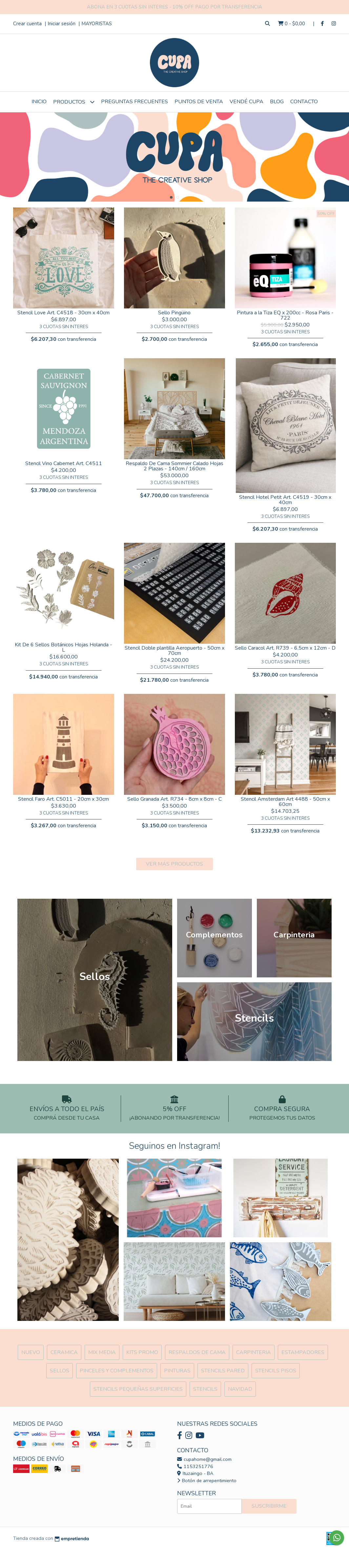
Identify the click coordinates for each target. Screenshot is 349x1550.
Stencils (205, 1389)
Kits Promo (142, 1352)
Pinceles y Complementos (117, 1370)
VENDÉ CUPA (246, 101)
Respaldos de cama (197, 1352)
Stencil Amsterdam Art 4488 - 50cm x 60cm (285, 801)
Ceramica (64, 1352)
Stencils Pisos (275, 1370)
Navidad (240, 1389)
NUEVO (30, 1352)
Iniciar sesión (61, 23)
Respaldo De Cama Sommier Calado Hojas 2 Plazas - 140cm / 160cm (174, 466)
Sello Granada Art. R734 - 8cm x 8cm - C (174, 799)
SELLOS (59, 1370)
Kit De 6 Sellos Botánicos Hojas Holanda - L (63, 647)
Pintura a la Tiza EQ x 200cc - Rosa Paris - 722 (285, 315)
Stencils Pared (223, 1370)
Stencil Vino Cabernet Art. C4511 (63, 463)
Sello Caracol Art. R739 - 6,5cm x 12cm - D (285, 648)
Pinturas (177, 1370)
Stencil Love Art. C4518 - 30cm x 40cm (63, 312)
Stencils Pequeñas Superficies (138, 1389)
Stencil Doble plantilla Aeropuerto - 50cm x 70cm (174, 650)
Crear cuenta (27, 23)
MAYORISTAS (96, 23)
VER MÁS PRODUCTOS (174, 864)
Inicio (39, 101)
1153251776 (195, 1466)
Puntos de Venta (198, 101)
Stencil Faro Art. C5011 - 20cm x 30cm (63, 799)
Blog (277, 101)
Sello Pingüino (174, 312)
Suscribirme (269, 1506)
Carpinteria (253, 1352)
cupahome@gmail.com (204, 1459)
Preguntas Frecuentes (134, 101)
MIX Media (102, 1352)
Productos (73, 102)
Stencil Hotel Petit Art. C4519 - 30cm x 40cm (285, 500)
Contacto (304, 101)
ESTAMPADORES (302, 1352)
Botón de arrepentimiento (206, 1480)
